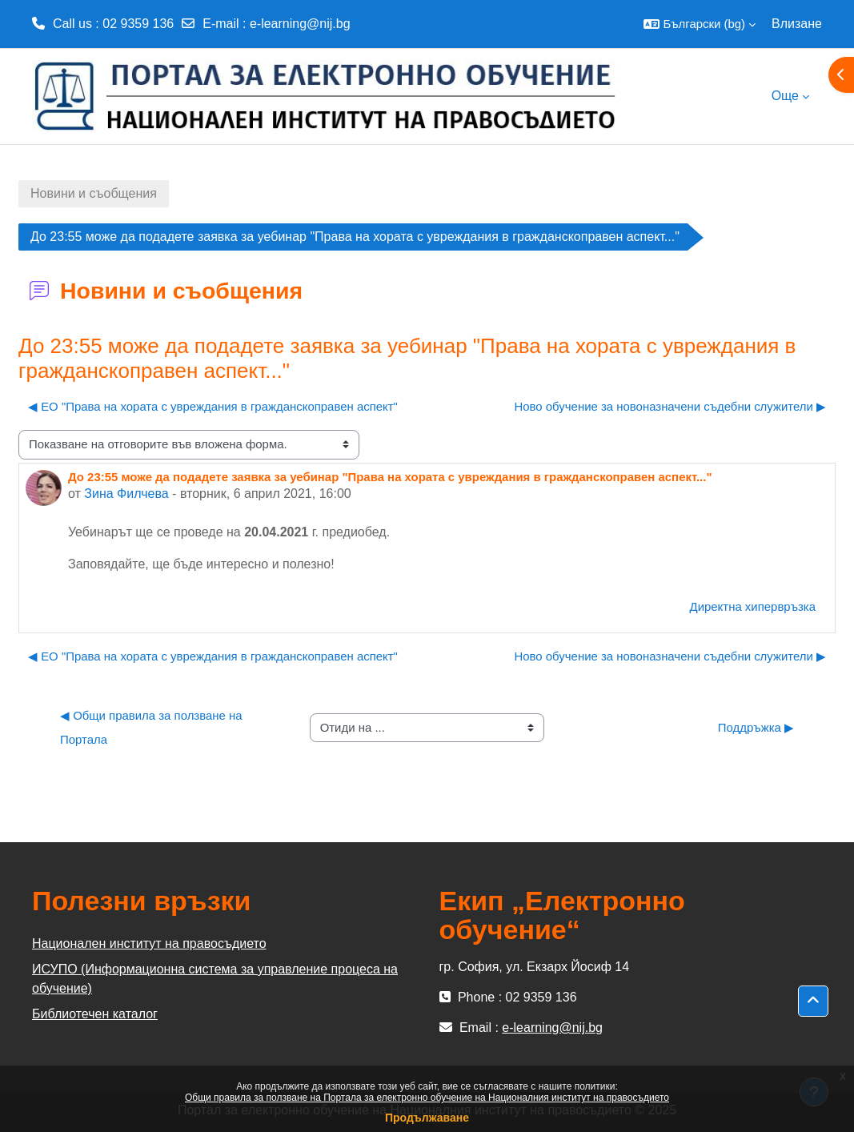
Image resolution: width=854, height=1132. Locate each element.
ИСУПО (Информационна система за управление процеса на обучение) (215, 978)
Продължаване (427, 1117)
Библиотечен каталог (95, 1014)
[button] (699, 24)
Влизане (797, 23)
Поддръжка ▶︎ (756, 727)
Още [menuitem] (785, 95)
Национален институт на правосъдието (149, 943)
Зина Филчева (126, 493)
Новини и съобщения (93, 193)
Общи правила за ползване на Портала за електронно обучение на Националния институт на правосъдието (427, 1097)
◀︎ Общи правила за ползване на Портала (153, 727)
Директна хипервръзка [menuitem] (753, 606)
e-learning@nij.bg (300, 23)
